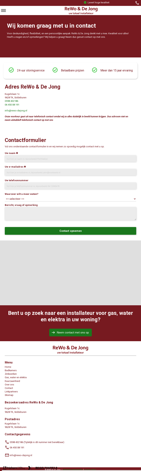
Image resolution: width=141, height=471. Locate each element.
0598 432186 (11, 101)
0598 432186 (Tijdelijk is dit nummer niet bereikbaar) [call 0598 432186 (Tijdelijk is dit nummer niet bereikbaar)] (34, 442)
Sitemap (9, 395)
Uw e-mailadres (14, 166)
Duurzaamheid (12, 381)
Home (8, 366)
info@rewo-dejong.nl (16, 110)
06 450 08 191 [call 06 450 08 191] (14, 447)
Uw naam (10, 153)
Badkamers (11, 370)
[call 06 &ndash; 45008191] (137, 3)
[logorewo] (81, 13)
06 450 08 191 (12, 104)
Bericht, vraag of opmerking (21, 205)
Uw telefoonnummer (16, 180)
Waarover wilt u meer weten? (21, 194)
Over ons (9, 384)
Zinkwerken (11, 373)
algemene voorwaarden (73, 469)
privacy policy (90, 469)
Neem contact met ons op (73, 332)
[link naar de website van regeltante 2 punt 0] (43, 468)
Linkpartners (11, 391)
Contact (9, 388)
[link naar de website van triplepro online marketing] (14, 468)
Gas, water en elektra (16, 377)
